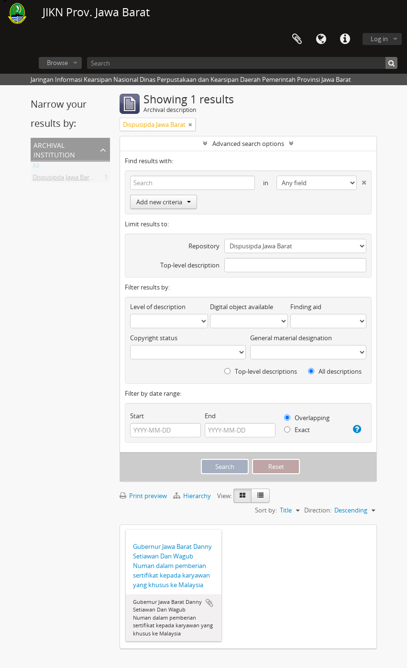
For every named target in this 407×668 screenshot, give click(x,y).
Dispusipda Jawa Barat (64, 179)
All (36, 167)
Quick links (345, 39)
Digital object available (241, 306)
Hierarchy (192, 495)
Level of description (158, 306)
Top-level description (190, 265)
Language (321, 39)
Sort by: (266, 510)
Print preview (143, 495)
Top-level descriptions (260, 371)
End (210, 416)
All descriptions (335, 371)
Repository (204, 246)
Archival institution (54, 149)
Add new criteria (163, 202)
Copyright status (153, 338)
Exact (297, 429)
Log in (379, 38)
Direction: (317, 510)
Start (137, 416)
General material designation (291, 338)
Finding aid (305, 306)
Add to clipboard (209, 603)
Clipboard (297, 39)
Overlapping (307, 417)
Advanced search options (248, 143)
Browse (57, 62)
